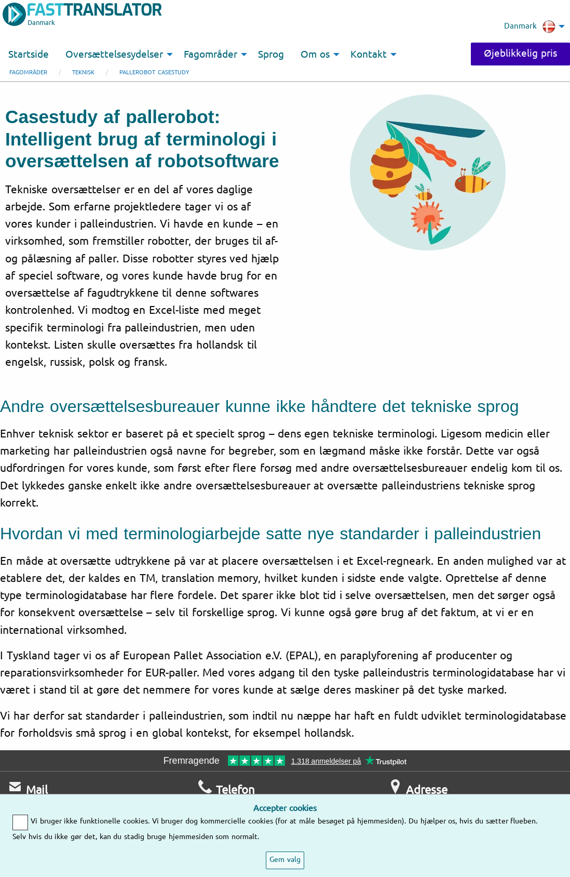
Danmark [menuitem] (529, 26)
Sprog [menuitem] (271, 54)
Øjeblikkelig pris (520, 53)
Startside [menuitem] (28, 54)
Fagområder (28, 72)
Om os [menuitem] (315, 54)
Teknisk (83, 72)
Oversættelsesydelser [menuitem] (114, 54)
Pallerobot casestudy (154, 72)
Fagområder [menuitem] (210, 54)
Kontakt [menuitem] (368, 54)
